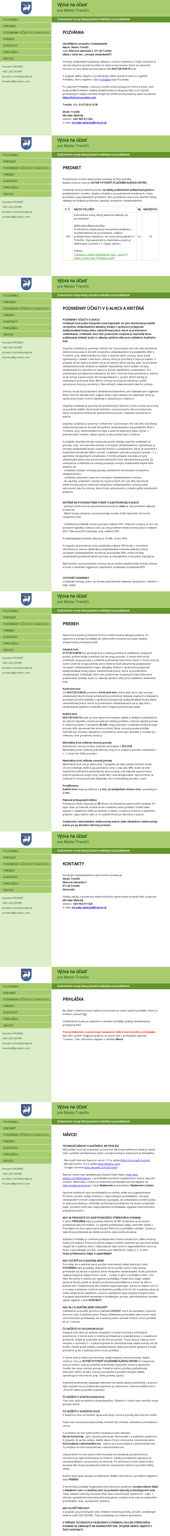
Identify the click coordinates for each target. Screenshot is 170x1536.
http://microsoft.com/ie (135, 1160)
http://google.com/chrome (101, 1167)
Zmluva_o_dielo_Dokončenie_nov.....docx (99, 254)
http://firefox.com (108, 1163)
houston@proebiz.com (16, 81)
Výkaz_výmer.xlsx (84, 258)
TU (84, 1014)
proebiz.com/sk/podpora (17, 76)
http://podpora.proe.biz (77, 1185)
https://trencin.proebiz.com (79, 97)
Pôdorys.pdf (106, 258)
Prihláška (105, 79)
